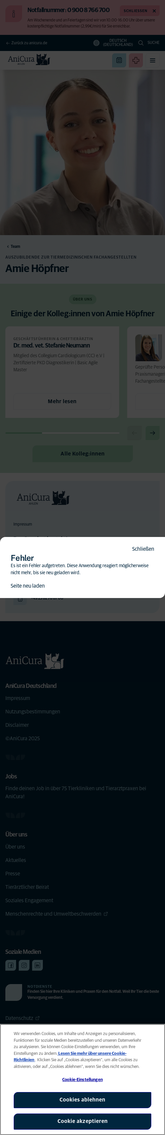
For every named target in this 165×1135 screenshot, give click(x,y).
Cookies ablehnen (82, 1099)
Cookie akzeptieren (83, 1121)
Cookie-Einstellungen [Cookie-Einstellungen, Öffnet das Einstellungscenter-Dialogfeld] (82, 1080)
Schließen (143, 549)
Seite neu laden (28, 586)
